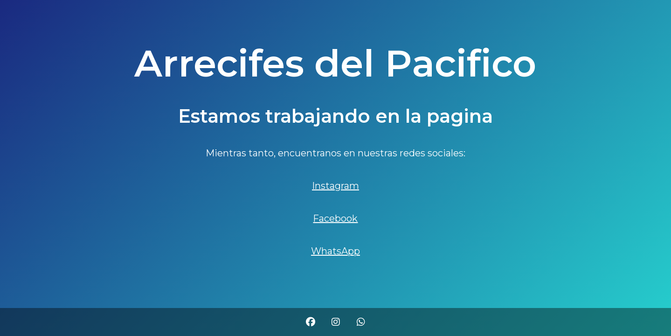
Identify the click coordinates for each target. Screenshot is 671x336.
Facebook (335, 218)
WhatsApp (335, 251)
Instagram (335, 185)
